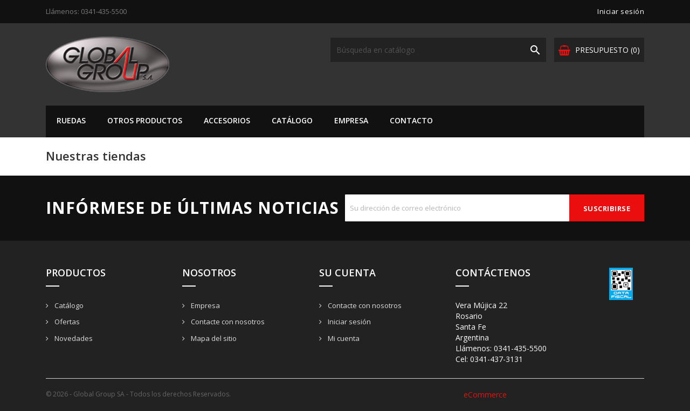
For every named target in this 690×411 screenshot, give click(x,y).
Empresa (351, 120)
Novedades (73, 338)
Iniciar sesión (348, 321)
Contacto (411, 120)
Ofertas (66, 321)
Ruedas (71, 120)
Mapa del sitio (213, 338)
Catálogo (292, 120)
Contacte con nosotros (227, 321)
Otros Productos (144, 120)
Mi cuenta (343, 338)
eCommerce (485, 394)
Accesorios (227, 120)
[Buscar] (438, 50)
